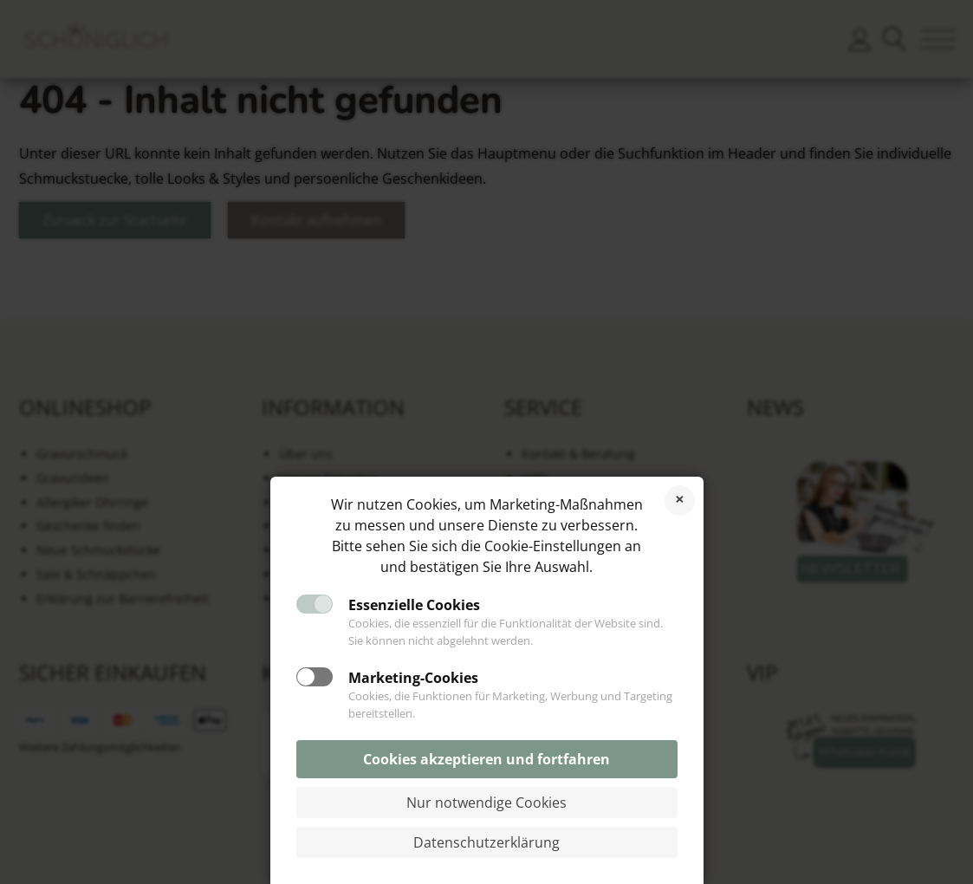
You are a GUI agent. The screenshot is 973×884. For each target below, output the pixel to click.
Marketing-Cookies (413, 677)
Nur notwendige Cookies (486, 802)
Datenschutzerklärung (486, 842)
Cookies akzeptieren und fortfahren (486, 759)
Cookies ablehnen (680, 500)
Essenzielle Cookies (414, 604)
